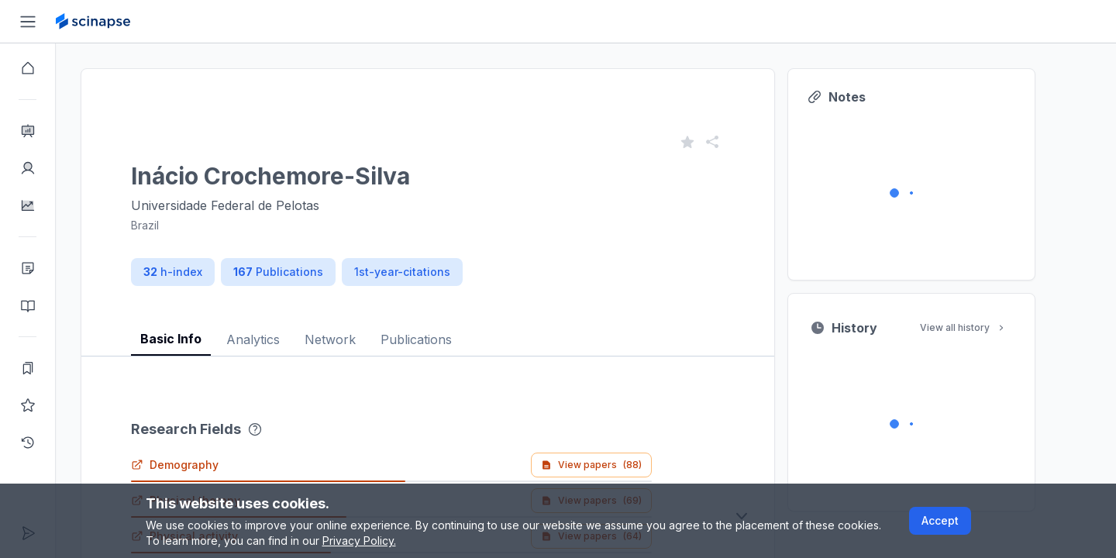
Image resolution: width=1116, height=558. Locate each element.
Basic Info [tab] (198, 338)
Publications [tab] (444, 339)
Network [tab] (358, 339)
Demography (202, 464)
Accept (940, 520)
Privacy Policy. (359, 540)
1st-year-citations (430, 271)
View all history (991, 327)
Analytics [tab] (281, 339)
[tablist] (455, 327)
